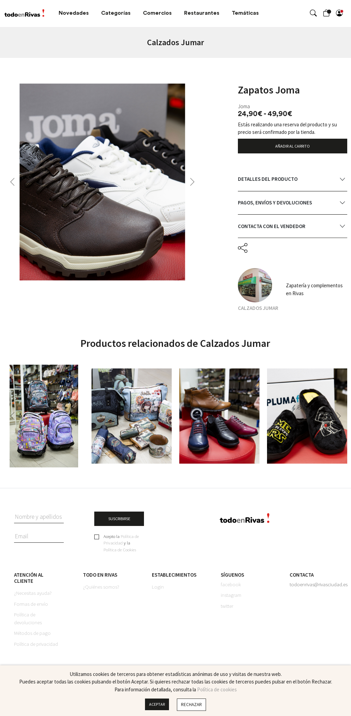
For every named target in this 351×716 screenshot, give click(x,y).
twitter (227, 609)
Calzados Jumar (258, 309)
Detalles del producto (268, 181)
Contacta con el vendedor (271, 228)
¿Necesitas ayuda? (33, 596)
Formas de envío (31, 607)
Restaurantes (201, 13)
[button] (12, 182)
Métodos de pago (32, 636)
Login (158, 590)
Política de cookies (217, 689)
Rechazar (192, 704)
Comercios (157, 13)
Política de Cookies (120, 553)
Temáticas (245, 13)
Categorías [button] (116, 13)
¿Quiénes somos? (101, 590)
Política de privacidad (36, 647)
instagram (231, 598)
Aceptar (157, 704)
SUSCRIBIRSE (119, 521)
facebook (231, 587)
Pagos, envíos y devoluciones (275, 204)
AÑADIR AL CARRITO (292, 146)
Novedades (74, 13)
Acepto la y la (121, 546)
